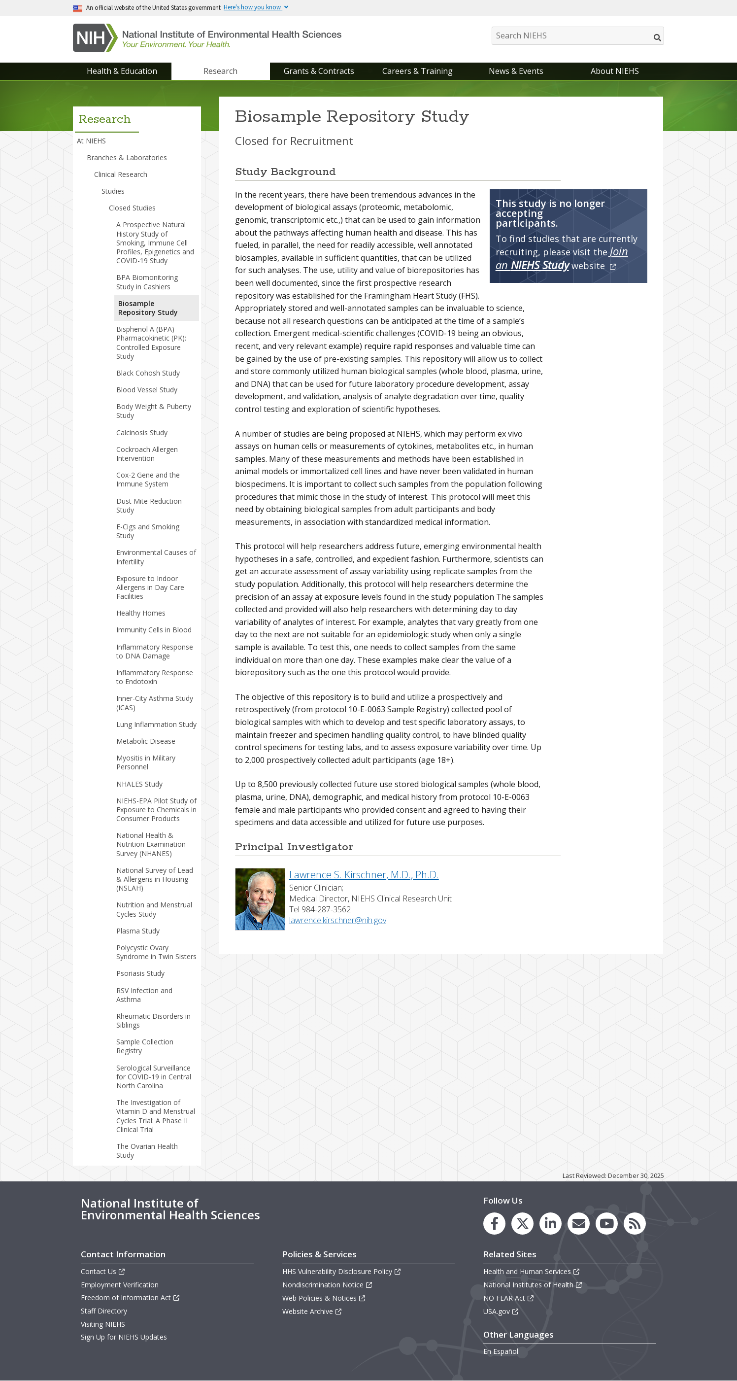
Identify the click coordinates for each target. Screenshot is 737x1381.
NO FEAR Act (509, 1298)
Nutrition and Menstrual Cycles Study (154, 909)
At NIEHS (91, 140)
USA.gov (501, 1311)
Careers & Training (417, 71)
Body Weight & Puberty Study (153, 411)
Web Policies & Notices (324, 1298)
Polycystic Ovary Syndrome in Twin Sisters (156, 952)
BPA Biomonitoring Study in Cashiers (147, 282)
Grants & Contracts (319, 71)
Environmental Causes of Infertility (156, 557)
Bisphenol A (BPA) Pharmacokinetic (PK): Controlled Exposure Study (151, 342)
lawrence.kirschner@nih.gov (337, 920)
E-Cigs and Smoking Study (147, 531)
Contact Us (103, 1271)
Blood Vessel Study (146, 389)
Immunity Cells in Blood (154, 629)
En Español (500, 1351)
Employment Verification (120, 1284)
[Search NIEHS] (578, 36)
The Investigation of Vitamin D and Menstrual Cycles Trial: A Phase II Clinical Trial (155, 1116)
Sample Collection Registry (144, 1046)
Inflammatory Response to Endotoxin (154, 677)
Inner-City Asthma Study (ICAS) (154, 702)
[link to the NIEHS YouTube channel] (607, 1223)
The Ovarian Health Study (147, 1150)
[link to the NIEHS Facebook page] (494, 1223)
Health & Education (122, 71)
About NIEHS (615, 71)
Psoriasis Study (140, 973)
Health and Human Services (531, 1271)
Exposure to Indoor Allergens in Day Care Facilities (150, 587)
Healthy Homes (141, 613)
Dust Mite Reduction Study (149, 505)
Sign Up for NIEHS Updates (124, 1337)
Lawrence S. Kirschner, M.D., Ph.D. (364, 874)
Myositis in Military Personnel (145, 762)
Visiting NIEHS (103, 1324)
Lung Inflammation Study (156, 724)
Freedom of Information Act (130, 1297)
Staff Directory (104, 1310)
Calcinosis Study (142, 432)
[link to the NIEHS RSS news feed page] (635, 1223)
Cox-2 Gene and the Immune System (148, 479)
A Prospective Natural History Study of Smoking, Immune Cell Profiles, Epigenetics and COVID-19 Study (155, 242)
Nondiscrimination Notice (327, 1284)
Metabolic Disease (145, 741)
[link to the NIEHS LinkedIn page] (550, 1223)
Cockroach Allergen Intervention (147, 454)
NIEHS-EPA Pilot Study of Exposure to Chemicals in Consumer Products (156, 809)
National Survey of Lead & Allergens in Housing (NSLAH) (154, 879)
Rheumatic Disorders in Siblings (153, 1020)
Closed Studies (132, 207)
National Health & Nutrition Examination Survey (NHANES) (151, 844)
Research (220, 71)
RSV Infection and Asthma (144, 995)
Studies (113, 191)
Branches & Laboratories (127, 157)
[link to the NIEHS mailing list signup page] (579, 1223)
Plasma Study (138, 930)
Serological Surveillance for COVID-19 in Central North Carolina (153, 1076)
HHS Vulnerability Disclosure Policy (342, 1271)
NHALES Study (139, 784)
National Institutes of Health (533, 1284)
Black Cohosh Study (148, 373)
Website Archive (312, 1311)
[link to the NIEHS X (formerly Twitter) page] (522, 1223)
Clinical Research (120, 174)
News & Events (516, 71)
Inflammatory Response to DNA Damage (154, 651)
